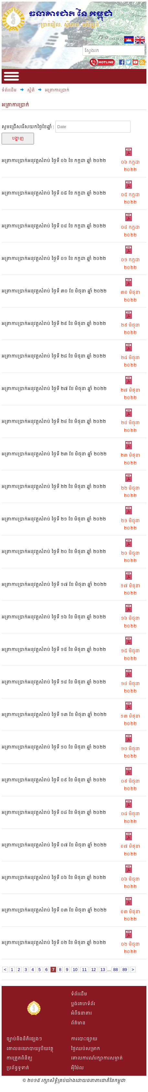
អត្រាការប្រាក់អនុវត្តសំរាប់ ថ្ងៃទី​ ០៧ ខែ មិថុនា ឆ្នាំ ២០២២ (54, 845)
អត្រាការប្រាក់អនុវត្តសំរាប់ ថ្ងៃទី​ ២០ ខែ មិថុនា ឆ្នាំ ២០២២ (54, 551)
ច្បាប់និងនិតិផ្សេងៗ (24, 1038)
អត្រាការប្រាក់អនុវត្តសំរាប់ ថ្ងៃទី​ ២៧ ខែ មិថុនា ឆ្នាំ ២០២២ (54, 388)
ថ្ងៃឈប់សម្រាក (85, 1048)
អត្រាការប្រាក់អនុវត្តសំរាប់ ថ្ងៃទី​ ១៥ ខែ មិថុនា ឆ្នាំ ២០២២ (54, 649)
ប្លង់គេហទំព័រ (83, 1003)
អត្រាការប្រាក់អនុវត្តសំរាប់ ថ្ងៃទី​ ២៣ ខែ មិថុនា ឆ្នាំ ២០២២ (54, 454)
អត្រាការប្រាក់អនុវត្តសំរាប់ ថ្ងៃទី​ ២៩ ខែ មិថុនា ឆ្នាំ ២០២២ (54, 323)
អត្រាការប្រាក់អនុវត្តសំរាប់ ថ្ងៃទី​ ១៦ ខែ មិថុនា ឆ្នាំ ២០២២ (54, 616)
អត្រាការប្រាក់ (57, 90)
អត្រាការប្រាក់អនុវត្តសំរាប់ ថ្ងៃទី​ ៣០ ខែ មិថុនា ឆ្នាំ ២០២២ (54, 291)
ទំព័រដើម (9, 90)
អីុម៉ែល (77, 1067)
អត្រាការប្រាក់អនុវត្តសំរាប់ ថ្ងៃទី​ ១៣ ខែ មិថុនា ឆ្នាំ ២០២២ (54, 714)
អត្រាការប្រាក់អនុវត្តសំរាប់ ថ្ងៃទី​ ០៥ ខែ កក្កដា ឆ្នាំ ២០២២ (54, 193)
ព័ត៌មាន (78, 1022)
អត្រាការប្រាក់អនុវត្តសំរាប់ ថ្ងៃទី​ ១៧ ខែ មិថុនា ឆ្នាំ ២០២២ (54, 584)
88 (115, 969)
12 (93, 969)
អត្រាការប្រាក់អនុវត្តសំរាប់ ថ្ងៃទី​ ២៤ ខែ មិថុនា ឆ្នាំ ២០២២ (54, 421)
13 (102, 969)
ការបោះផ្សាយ (84, 1038)
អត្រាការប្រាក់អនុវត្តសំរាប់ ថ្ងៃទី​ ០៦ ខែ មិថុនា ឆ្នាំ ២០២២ (54, 877)
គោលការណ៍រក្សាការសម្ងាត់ (97, 1058)
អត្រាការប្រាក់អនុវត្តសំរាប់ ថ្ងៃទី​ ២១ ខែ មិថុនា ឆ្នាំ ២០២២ (54, 519)
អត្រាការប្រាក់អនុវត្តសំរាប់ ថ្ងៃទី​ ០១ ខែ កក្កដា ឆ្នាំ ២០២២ (54, 258)
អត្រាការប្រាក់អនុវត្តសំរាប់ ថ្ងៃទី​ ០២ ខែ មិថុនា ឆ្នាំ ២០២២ (54, 942)
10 (75, 969)
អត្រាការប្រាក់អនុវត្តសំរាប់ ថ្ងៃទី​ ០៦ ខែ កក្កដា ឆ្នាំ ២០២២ (54, 160)
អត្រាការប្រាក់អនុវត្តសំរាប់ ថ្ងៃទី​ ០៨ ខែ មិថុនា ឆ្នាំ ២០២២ (54, 812)
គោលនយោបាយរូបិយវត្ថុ (29, 1048)
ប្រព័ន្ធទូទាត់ (17, 1067)
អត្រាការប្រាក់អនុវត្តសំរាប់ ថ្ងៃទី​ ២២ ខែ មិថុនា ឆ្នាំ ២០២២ (54, 486)
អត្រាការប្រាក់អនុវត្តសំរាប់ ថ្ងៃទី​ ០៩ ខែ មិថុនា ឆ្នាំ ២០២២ (54, 779)
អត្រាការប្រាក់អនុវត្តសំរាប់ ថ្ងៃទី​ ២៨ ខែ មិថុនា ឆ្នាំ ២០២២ (54, 356)
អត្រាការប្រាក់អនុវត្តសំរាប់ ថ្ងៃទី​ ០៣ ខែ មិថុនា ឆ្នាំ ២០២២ (54, 910)
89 (124, 969)
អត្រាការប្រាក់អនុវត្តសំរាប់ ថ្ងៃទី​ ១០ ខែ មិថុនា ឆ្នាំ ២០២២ (54, 747)
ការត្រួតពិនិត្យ (19, 1058)
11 (84, 969)
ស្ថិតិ (31, 90)
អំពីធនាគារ (81, 1013)
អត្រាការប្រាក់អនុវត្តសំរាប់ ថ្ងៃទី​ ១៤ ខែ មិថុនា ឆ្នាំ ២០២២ (54, 682)
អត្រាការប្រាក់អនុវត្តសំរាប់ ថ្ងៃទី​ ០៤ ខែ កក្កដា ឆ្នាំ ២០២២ (54, 225)
